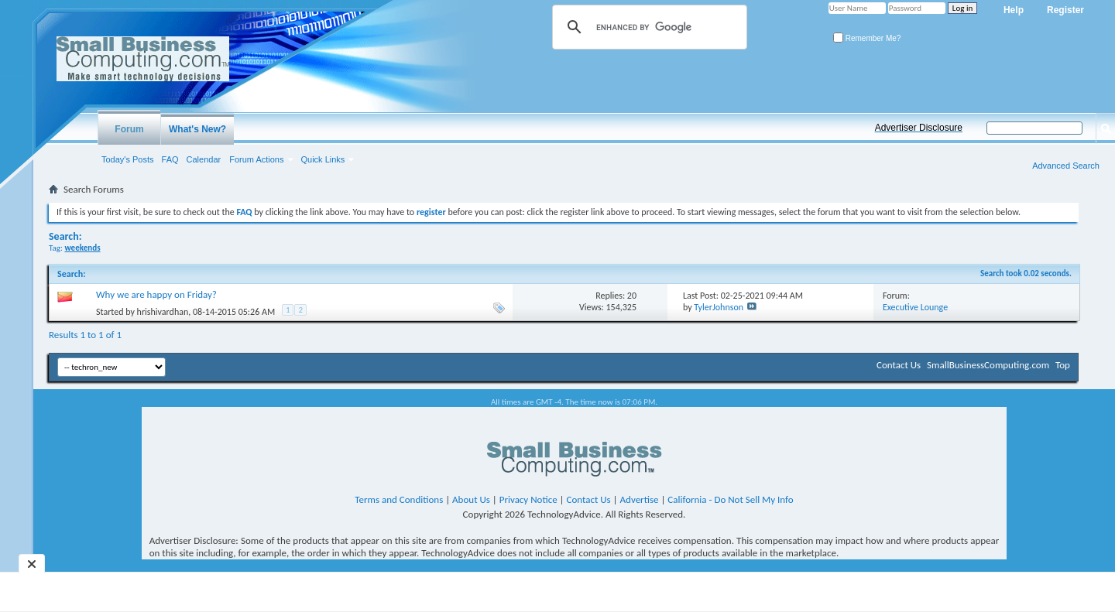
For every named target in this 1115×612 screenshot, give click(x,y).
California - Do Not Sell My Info (730, 499)
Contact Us (899, 365)
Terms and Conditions (399, 499)
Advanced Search (1066, 165)
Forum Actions (256, 159)
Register (1065, 10)
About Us (471, 499)
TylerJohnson (718, 307)
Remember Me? (867, 38)
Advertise (639, 499)
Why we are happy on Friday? (156, 294)
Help (1014, 10)
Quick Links (323, 159)
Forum (129, 129)
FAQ (170, 159)
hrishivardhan (163, 311)
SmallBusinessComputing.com (988, 365)
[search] (647, 27)
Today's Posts (127, 159)
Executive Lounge (915, 307)
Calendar (204, 159)
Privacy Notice (528, 499)
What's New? (197, 129)
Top (1062, 365)
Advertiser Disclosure (918, 127)
